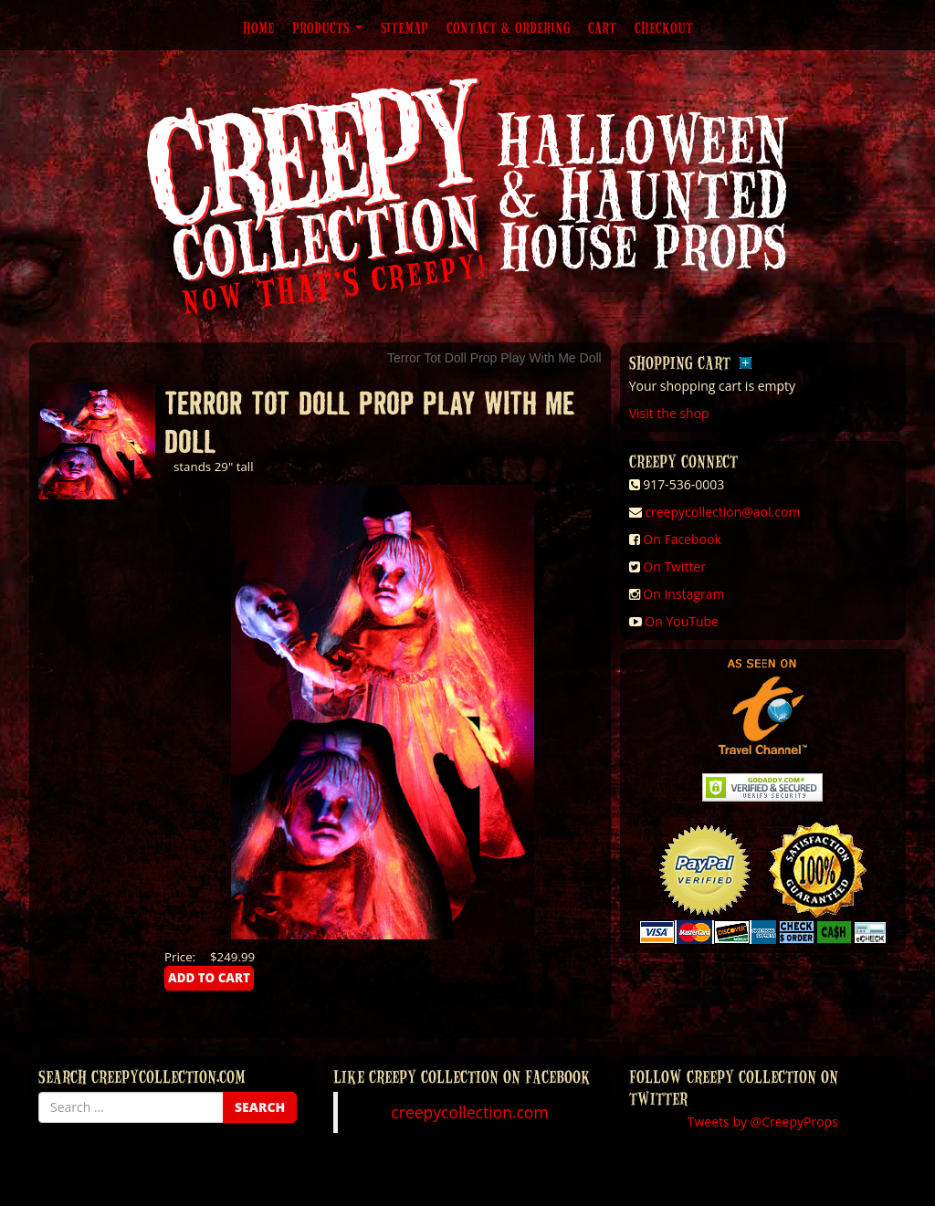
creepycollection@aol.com (722, 511)
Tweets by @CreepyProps (763, 1121)
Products (327, 27)
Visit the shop (669, 413)
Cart (602, 27)
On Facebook (681, 539)
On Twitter (674, 566)
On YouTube (682, 621)
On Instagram (683, 594)
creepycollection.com (469, 1112)
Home (258, 27)
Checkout (664, 27)
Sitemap (404, 27)
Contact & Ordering (508, 27)
